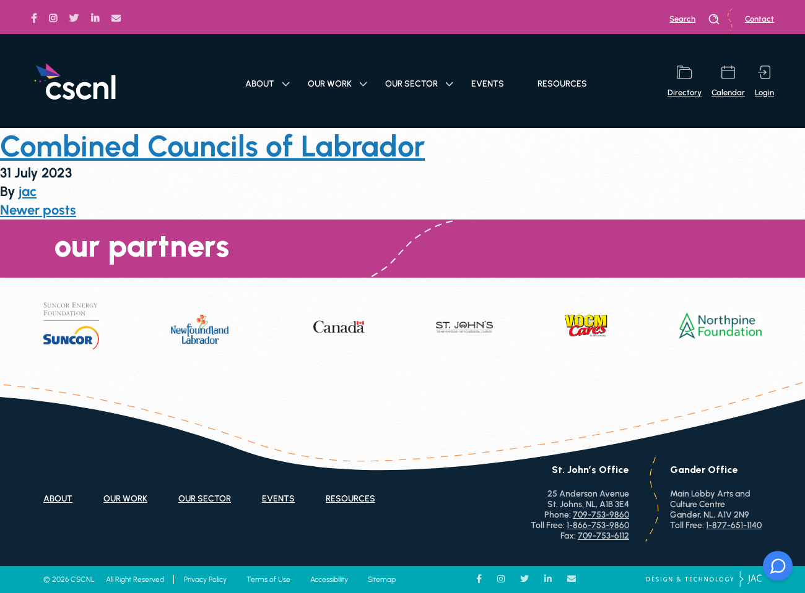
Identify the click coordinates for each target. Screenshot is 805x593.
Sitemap (382, 579)
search (694, 19)
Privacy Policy (205, 579)
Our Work (337, 84)
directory (685, 81)
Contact (759, 18)
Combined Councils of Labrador (212, 146)
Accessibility (329, 579)
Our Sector (419, 84)
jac (28, 191)
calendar (728, 81)
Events (487, 84)
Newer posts (38, 210)
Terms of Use (268, 579)
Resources (562, 84)
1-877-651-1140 (734, 525)
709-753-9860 (601, 515)
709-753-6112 (603, 536)
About (267, 84)
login (764, 81)
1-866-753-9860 (598, 525)
